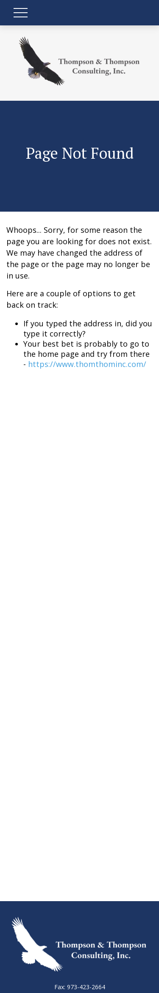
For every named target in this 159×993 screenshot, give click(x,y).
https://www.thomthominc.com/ (87, 364)
